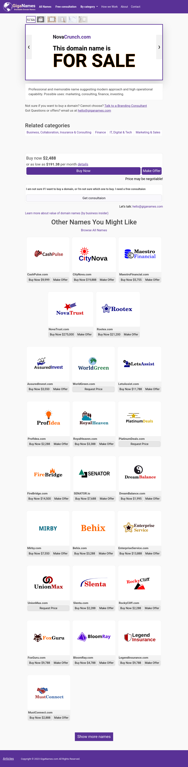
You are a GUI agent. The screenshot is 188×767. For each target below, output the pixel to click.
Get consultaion (94, 198)
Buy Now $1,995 (131, 498)
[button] (89, 6)
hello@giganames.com (94, 110)
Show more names (94, 736)
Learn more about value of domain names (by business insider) (66, 213)
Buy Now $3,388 (85, 444)
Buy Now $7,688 (85, 498)
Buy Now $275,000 (62, 334)
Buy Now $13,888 (130, 553)
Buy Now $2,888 (40, 717)
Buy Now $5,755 (131, 280)
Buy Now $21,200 (109, 334)
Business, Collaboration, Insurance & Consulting (59, 132)
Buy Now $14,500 (39, 498)
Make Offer (151, 171)
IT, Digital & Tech (121, 132)
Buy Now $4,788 (85, 663)
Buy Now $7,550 (39, 553)
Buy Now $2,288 (39, 444)
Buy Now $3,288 (84, 553)
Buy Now (83, 171)
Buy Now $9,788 (39, 663)
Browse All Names (94, 230)
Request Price (93, 389)
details (83, 164)
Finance (100, 132)
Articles (8, 759)
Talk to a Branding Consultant (125, 106)
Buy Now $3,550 (39, 389)
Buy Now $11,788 (130, 389)
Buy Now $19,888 (85, 280)
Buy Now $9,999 (39, 280)
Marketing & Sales (148, 132)
